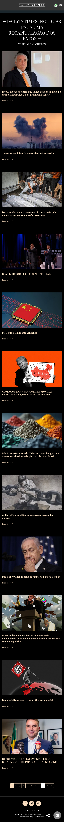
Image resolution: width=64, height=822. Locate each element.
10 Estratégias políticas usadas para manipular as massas (29, 516)
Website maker (39, 816)
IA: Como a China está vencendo (19, 332)
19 (47, 785)
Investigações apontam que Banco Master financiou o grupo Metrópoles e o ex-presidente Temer (31, 93)
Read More (7, 101)
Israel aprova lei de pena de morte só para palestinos (31, 576)
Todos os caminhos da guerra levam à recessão (28, 153)
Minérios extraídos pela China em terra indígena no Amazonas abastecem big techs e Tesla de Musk (30, 455)
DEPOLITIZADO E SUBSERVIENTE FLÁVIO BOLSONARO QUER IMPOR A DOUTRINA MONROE (31, 760)
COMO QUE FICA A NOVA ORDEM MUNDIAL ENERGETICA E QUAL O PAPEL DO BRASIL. (27, 393)
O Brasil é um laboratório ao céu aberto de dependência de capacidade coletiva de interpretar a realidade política (31, 638)
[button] (3, 5)
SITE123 (30, 816)
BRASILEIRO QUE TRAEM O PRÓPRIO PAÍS (26, 273)
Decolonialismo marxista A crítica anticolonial (27, 700)
